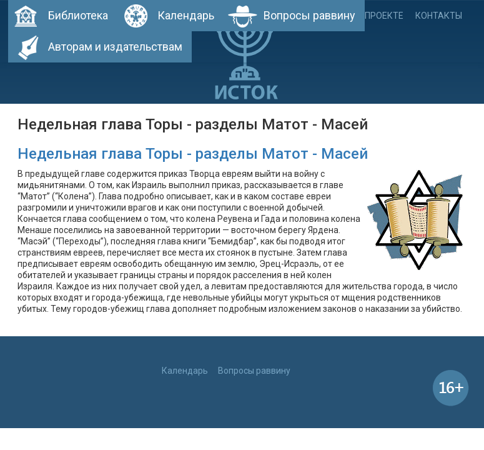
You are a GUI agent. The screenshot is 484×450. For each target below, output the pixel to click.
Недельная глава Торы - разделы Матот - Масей (192, 153)
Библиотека (78, 15)
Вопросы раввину (309, 15)
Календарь (185, 15)
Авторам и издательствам (115, 46)
